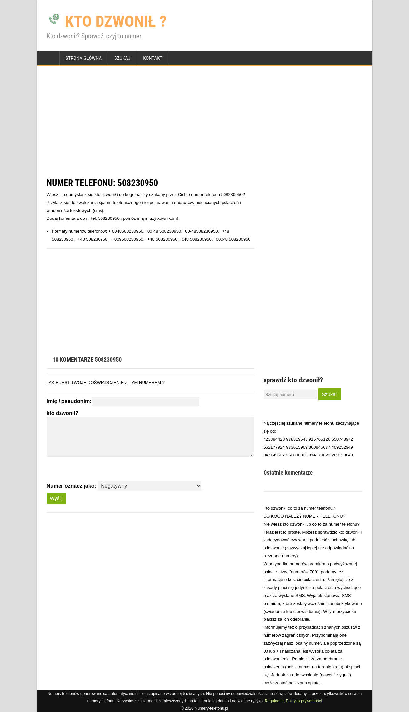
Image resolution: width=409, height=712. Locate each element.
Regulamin (274, 701)
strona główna (84, 58)
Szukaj (122, 58)
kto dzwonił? (63, 413)
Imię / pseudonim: (69, 401)
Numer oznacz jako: (71, 486)
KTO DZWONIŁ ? (107, 21)
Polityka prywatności (304, 701)
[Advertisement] (205, 121)
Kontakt (152, 58)
